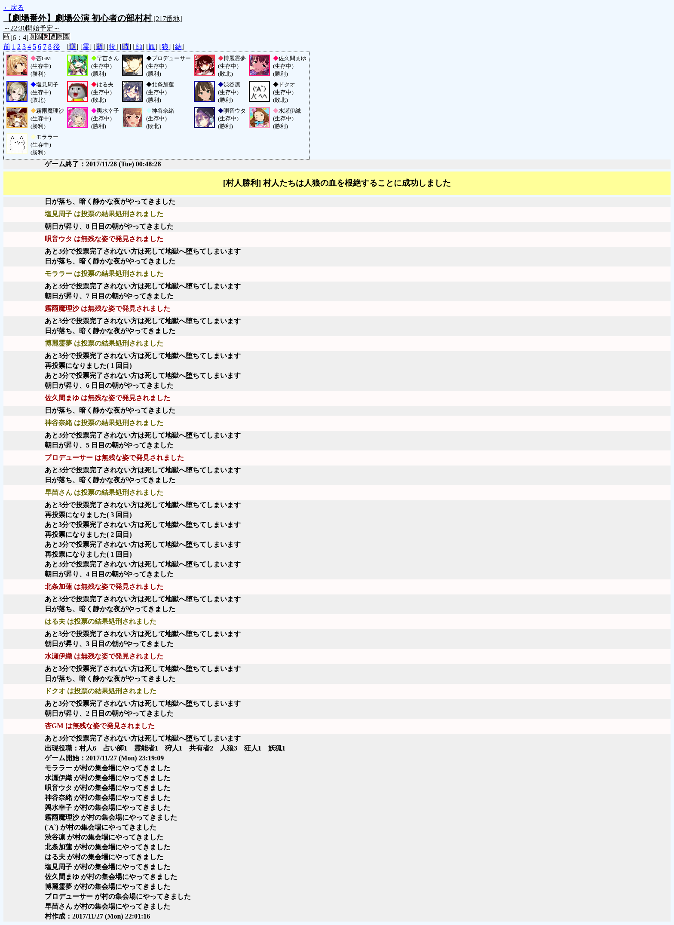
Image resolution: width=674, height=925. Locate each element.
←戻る (13, 7)
